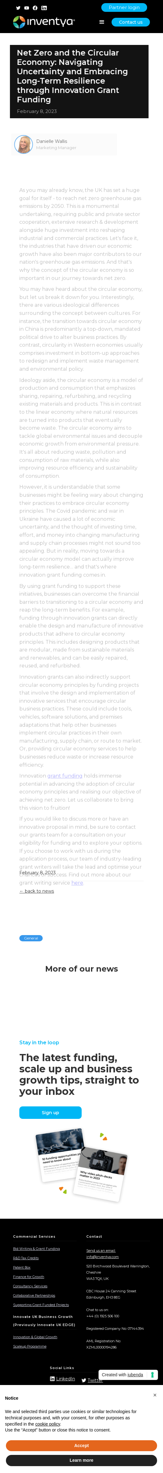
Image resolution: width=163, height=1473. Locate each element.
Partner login (124, 7)
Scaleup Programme (29, 1346)
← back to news (36, 891)
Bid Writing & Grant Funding (36, 1249)
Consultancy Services (30, 1286)
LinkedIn (65, 1379)
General (31, 938)
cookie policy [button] (47, 1424)
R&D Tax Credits (26, 1258)
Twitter (95, 1380)
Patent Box (22, 1268)
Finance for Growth (28, 1277)
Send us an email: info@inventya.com (102, 1253)
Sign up (50, 1112)
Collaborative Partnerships (34, 1296)
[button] (155, 1395)
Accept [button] (81, 1445)
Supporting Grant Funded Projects (41, 1305)
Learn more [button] (81, 1460)
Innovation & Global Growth (35, 1337)
